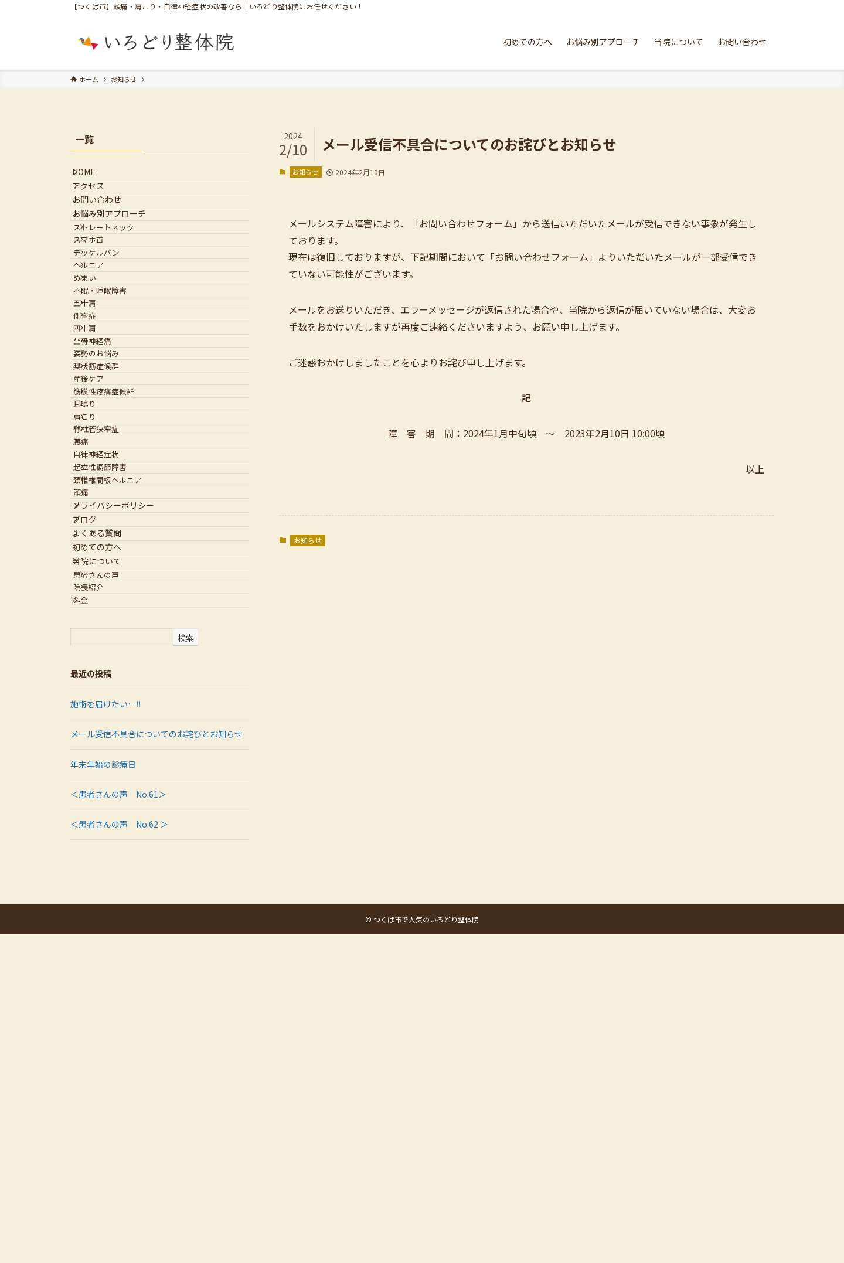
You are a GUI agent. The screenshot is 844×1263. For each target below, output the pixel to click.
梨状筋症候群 (112, 515)
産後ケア (104, 537)
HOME (94, 177)
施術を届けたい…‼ (105, 1033)
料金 (91, 924)
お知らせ (305, 171)
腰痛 (96, 647)
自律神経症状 (112, 669)
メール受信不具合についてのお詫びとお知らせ (156, 1062)
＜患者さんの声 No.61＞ (118, 1123)
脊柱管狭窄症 (112, 625)
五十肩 (100, 405)
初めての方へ (107, 831)
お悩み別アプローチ (119, 250)
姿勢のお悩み (112, 493)
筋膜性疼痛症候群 (119, 559)
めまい (100, 361)
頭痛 (96, 735)
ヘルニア (104, 339)
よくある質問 (107, 806)
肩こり (100, 603)
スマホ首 (104, 295)
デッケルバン (112, 317)
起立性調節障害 (115, 691)
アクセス (99, 201)
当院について (107, 855)
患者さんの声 (112, 878)
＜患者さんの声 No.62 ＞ (119, 1153)
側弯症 (100, 427)
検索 (186, 966)
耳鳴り (100, 581)
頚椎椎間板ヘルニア (123, 713)
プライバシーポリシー (124, 758)
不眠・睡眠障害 (115, 383)
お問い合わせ (107, 226)
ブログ (95, 782)
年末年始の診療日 (103, 1093)
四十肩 (100, 449)
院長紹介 (104, 900)
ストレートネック (119, 273)
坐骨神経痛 (108, 471)
